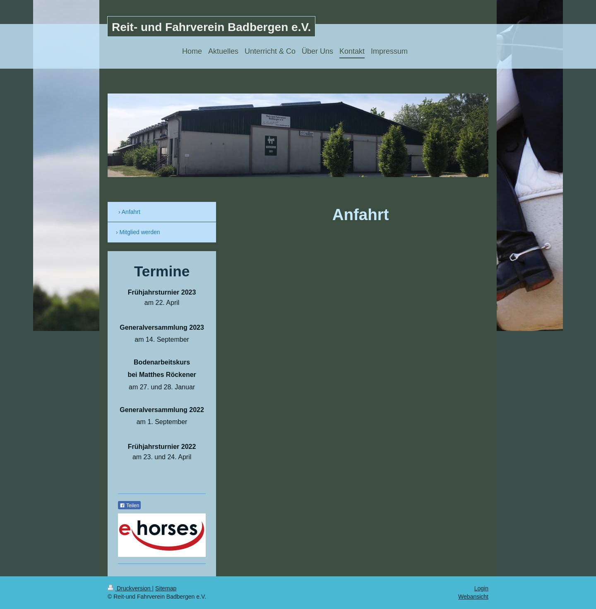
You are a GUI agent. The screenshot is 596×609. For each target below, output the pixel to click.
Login (481, 588)
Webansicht (473, 596)
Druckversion (130, 588)
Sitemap (165, 588)
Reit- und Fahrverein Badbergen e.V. (211, 27)
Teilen (129, 505)
